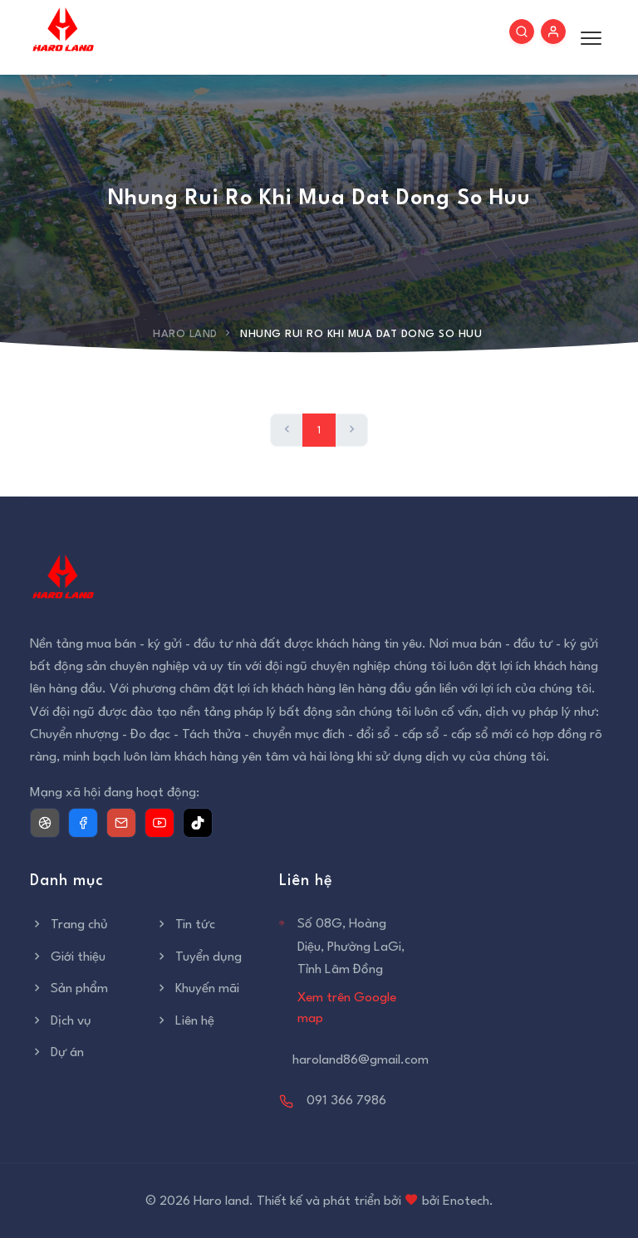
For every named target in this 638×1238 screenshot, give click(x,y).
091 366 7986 (346, 1101)
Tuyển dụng (198, 957)
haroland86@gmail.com (360, 1060)
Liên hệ (184, 1021)
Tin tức (185, 925)
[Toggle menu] (587, 37)
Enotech (466, 1201)
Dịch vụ (60, 1021)
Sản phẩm (69, 989)
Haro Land (185, 334)
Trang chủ (69, 925)
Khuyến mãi (197, 989)
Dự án (57, 1052)
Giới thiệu (68, 957)
